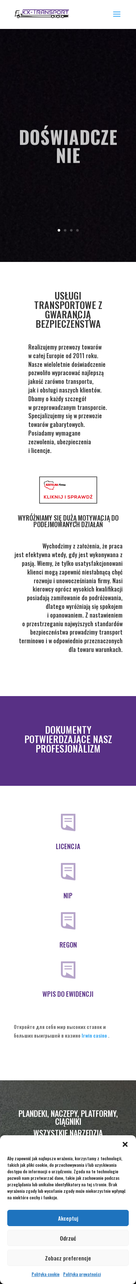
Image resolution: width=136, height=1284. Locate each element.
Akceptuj (68, 1218)
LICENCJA (68, 846)
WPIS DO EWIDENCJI (68, 994)
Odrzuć (68, 1238)
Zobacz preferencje (68, 1258)
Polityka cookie (45, 1274)
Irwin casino (94, 1035)
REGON (68, 944)
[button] (125, 1144)
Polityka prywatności (82, 1274)
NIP (68, 895)
